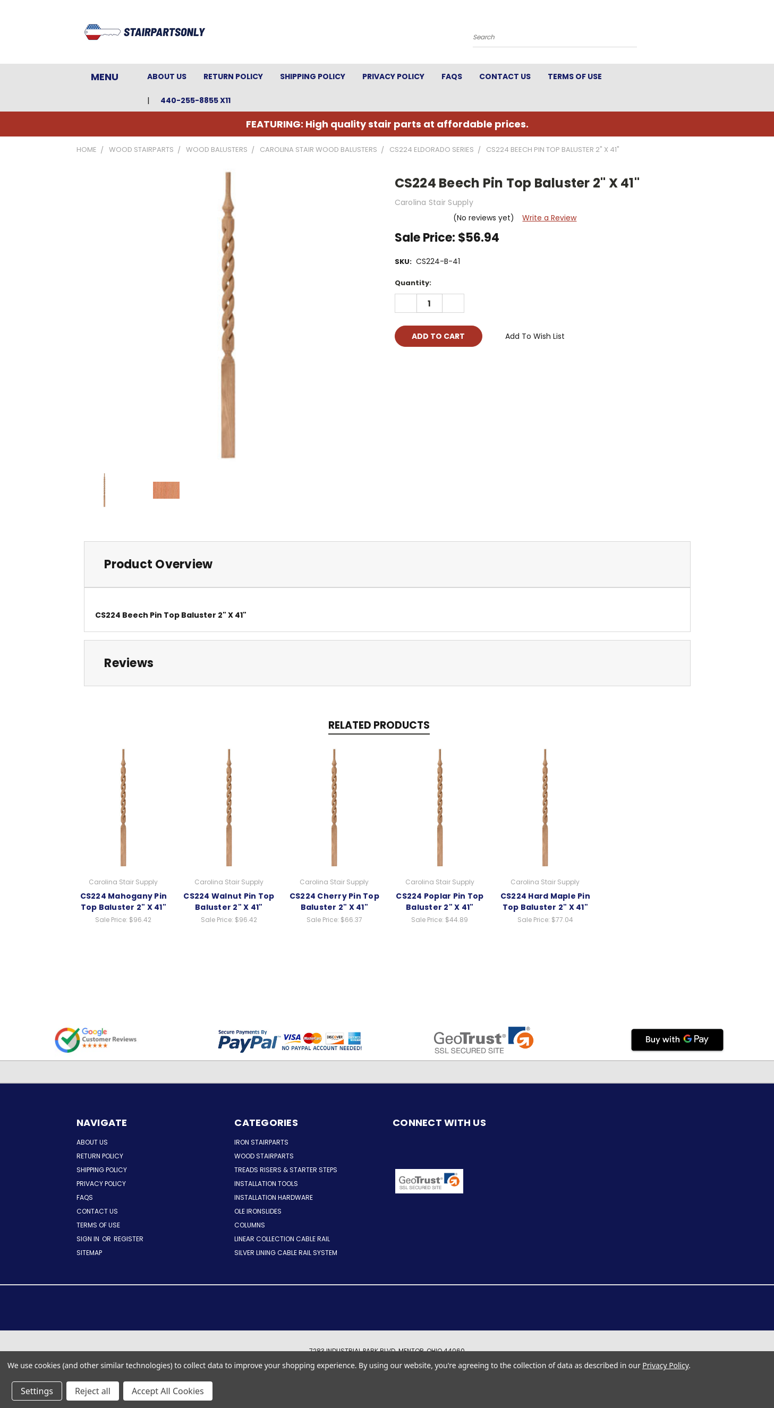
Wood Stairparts (264, 1155)
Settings (37, 1391)
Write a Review (549, 217)
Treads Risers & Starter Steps (285, 1169)
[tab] (387, 564)
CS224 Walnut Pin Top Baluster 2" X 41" (228, 901)
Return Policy (233, 76)
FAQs (451, 76)
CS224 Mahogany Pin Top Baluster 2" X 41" (123, 901)
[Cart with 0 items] (695, 34)
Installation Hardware (273, 1197)
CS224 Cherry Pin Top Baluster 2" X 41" (334, 901)
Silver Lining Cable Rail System (285, 1252)
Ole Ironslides (258, 1211)
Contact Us (505, 76)
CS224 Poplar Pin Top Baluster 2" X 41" (439, 901)
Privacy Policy (393, 76)
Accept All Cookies (168, 1391)
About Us (166, 76)
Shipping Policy (312, 76)
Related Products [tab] (379, 725)
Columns (249, 1225)
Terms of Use (575, 76)
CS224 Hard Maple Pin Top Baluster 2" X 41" (545, 901)
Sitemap (89, 1252)
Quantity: (413, 283)
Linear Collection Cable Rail (282, 1238)
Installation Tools (266, 1183)
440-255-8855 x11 (195, 100)
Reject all (92, 1391)
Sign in (88, 1238)
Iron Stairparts (261, 1142)
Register (128, 1238)
